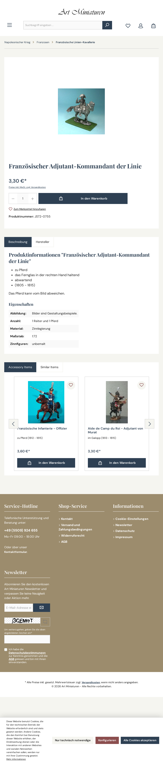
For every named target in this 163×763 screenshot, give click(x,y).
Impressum (124, 536)
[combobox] (63, 25)
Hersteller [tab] (42, 242)
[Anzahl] (23, 198)
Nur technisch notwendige (64, 730)
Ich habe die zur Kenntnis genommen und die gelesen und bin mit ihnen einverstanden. (28, 656)
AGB (64, 541)
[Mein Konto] (140, 25)
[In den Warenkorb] (83, 198)
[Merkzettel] (128, 25)
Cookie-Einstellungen (131, 518)
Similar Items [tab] (49, 367)
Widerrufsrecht (72, 535)
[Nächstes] (149, 424)
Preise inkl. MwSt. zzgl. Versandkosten (28, 187)
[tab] (18, 242)
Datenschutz (125, 530)
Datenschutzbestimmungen (27, 652)
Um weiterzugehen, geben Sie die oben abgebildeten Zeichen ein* (24, 631)
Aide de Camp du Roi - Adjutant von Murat (114, 431)
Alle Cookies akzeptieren (137, 730)
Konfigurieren (101, 730)
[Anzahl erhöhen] (32, 198)
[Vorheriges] (13, 424)
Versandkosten (91, 682)
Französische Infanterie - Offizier (44, 429)
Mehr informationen (16, 759)
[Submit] (41, 608)
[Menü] (9, 25)
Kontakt (67, 518)
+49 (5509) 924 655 (22, 530)
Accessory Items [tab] (20, 367)
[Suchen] (107, 25)
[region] (81, 111)
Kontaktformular (16, 552)
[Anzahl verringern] (13, 198)
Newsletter (123, 524)
